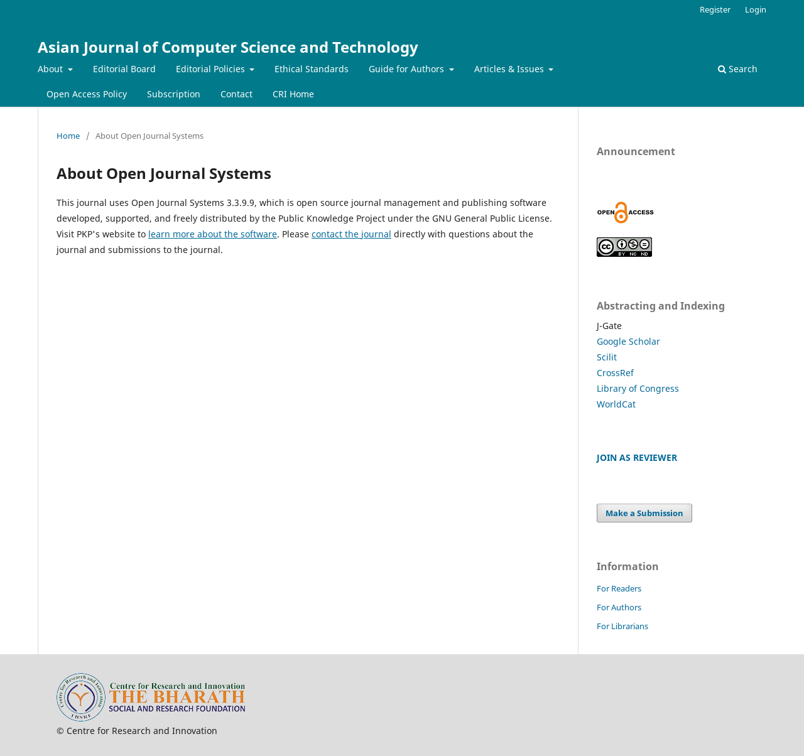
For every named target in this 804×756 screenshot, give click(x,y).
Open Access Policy (86, 94)
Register (715, 9)
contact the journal (351, 234)
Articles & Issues (510, 69)
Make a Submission (644, 513)
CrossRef (615, 373)
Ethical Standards (311, 69)
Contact (236, 94)
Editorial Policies (211, 69)
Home (68, 135)
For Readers (619, 588)
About (51, 69)
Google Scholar (628, 341)
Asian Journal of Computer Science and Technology (228, 46)
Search (738, 69)
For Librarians (622, 626)
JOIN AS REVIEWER (637, 457)
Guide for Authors (408, 69)
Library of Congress (638, 388)
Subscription (173, 94)
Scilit (607, 357)
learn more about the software (212, 234)
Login (755, 9)
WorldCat (616, 404)
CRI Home (293, 94)
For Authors (619, 607)
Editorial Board (124, 69)
